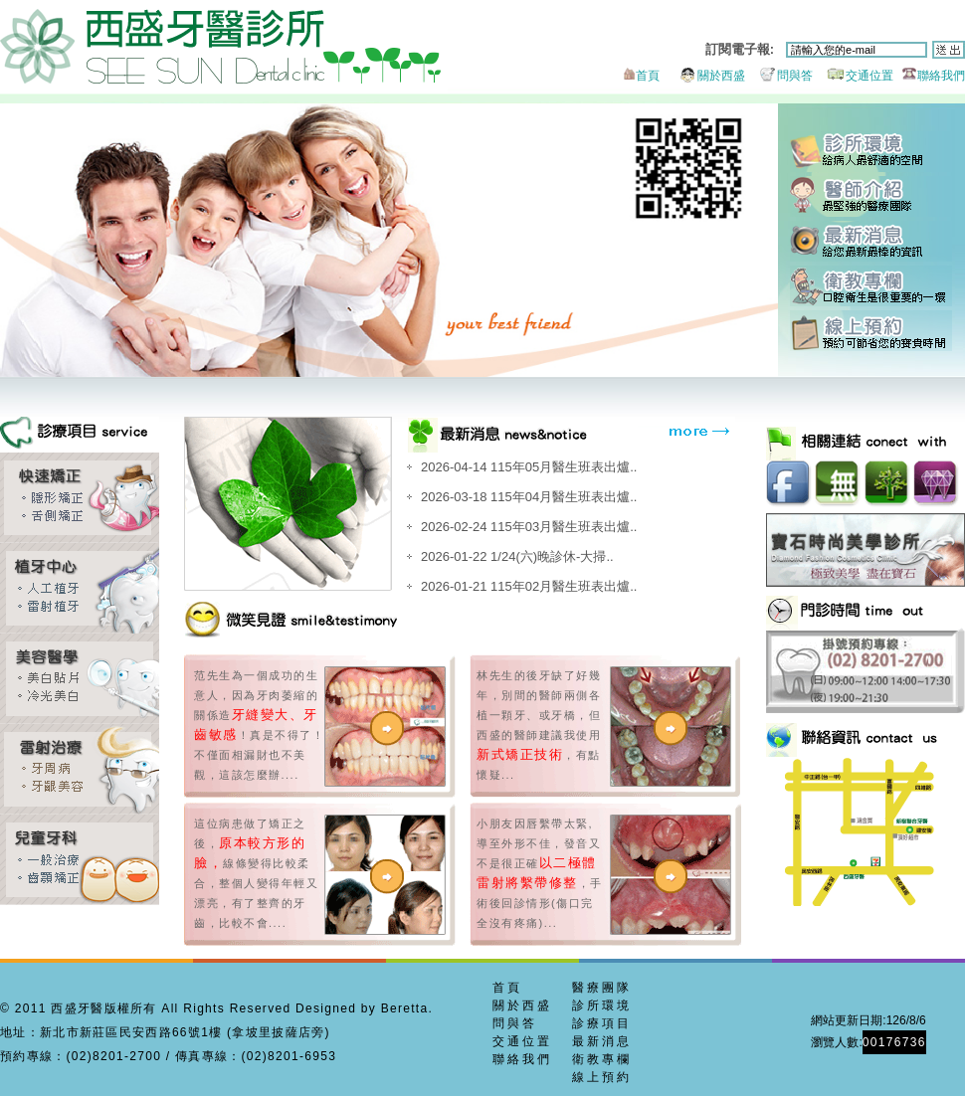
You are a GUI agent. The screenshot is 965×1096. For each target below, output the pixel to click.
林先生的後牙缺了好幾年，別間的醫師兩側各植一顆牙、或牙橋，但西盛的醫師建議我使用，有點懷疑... (539, 725)
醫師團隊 (871, 196)
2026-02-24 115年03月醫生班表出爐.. (529, 526)
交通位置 (855, 76)
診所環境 (871, 151)
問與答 (780, 76)
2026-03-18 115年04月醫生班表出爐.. (529, 496)
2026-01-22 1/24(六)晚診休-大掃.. (517, 556)
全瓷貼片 (79, 679)
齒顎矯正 (79, 498)
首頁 (640, 76)
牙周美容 (79, 769)
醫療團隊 (602, 988)
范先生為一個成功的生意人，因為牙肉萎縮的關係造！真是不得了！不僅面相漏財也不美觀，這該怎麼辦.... (259, 725)
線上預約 (871, 330)
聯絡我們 (930, 76)
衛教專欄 (871, 286)
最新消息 (871, 241)
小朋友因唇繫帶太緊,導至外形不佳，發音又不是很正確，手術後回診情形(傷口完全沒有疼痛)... (540, 873)
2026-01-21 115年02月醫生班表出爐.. (529, 586)
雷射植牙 (79, 588)
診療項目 (602, 1023)
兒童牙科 (79, 860)
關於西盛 (704, 76)
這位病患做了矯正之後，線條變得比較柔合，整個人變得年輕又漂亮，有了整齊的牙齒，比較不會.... (256, 873)
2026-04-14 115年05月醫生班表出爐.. (529, 466)
